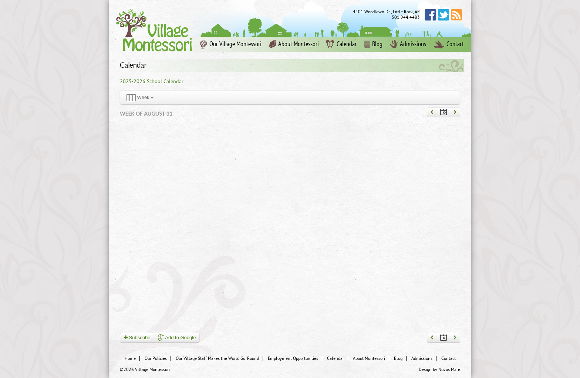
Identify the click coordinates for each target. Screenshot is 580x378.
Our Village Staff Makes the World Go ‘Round (217, 358)
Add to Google (177, 337)
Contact (449, 44)
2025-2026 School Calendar (151, 81)
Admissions (408, 44)
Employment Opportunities (293, 358)
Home (130, 358)
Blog (373, 44)
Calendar (341, 44)
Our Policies (156, 358)
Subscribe (137, 337)
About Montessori (294, 44)
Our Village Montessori (231, 44)
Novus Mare (449, 369)
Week (140, 98)
